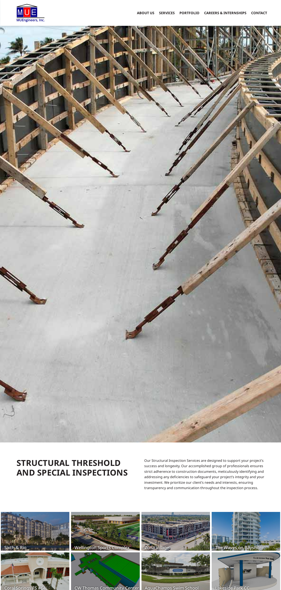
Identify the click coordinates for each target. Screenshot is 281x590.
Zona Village (156, 547)
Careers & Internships (225, 13)
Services (167, 13)
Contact (259, 13)
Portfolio (189, 13)
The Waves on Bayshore (239, 547)
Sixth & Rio (15, 547)
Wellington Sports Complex (101, 547)
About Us (145, 13)
